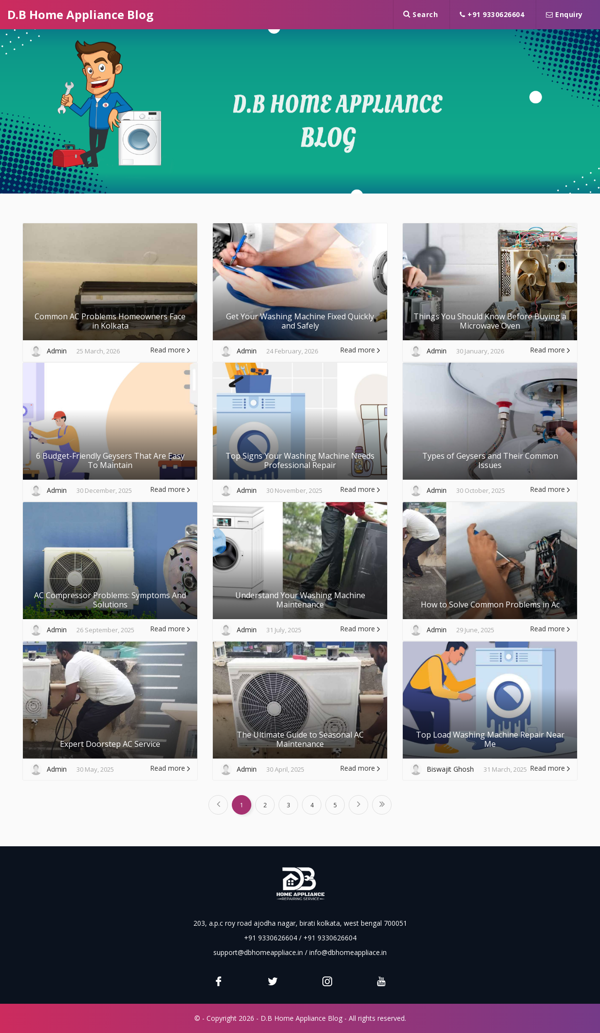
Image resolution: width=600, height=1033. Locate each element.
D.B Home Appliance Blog (80, 14)
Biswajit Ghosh (450, 769)
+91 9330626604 (492, 14)
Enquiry (564, 14)
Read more (170, 349)
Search (420, 14)
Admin (57, 350)
